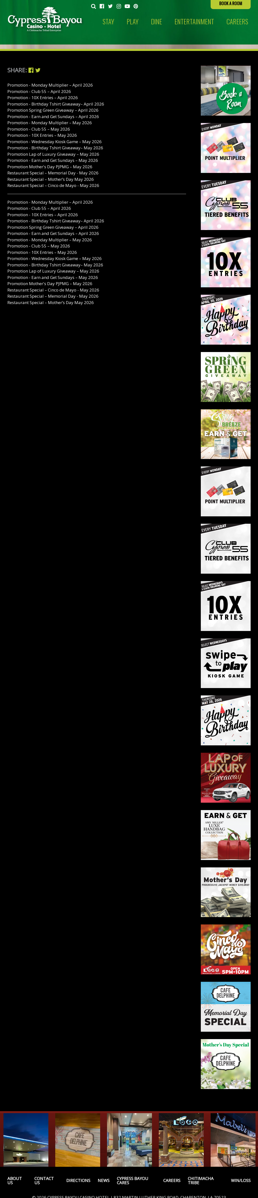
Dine (156, 21)
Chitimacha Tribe (201, 1180)
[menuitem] (93, 6)
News (103, 1180)
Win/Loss (241, 1180)
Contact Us (44, 1180)
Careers (171, 1180)
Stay (108, 21)
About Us (14, 1180)
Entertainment (194, 21)
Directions (78, 1180)
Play (132, 21)
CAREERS (237, 21)
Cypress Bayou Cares (132, 1180)
